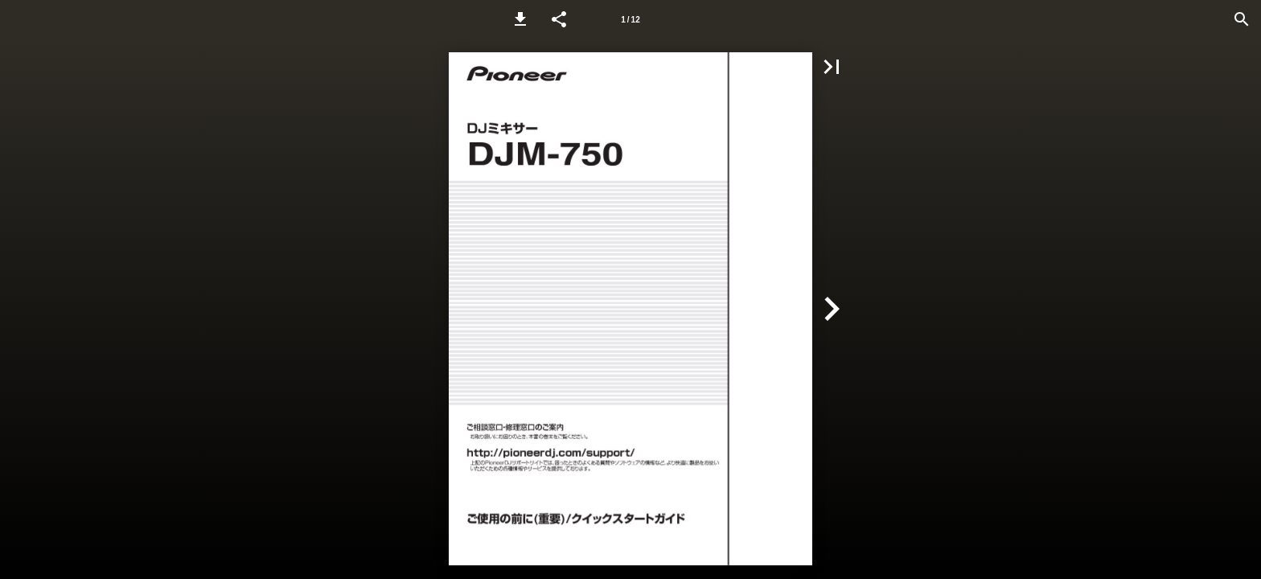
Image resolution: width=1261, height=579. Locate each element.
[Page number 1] (630, 19)
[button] (520, 19)
